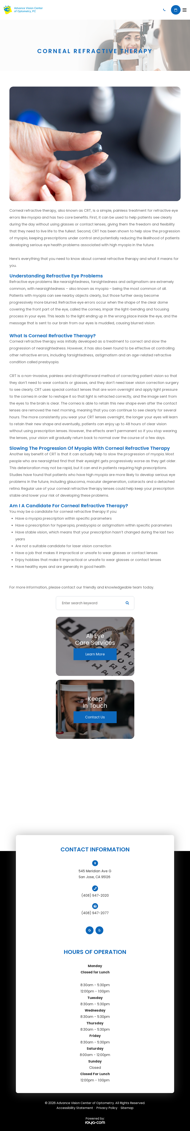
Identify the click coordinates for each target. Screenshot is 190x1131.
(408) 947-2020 (95, 895)
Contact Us (95, 717)
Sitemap (127, 1108)
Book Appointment (176, 10)
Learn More (95, 654)
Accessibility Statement (74, 1108)
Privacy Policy (106, 1108)
